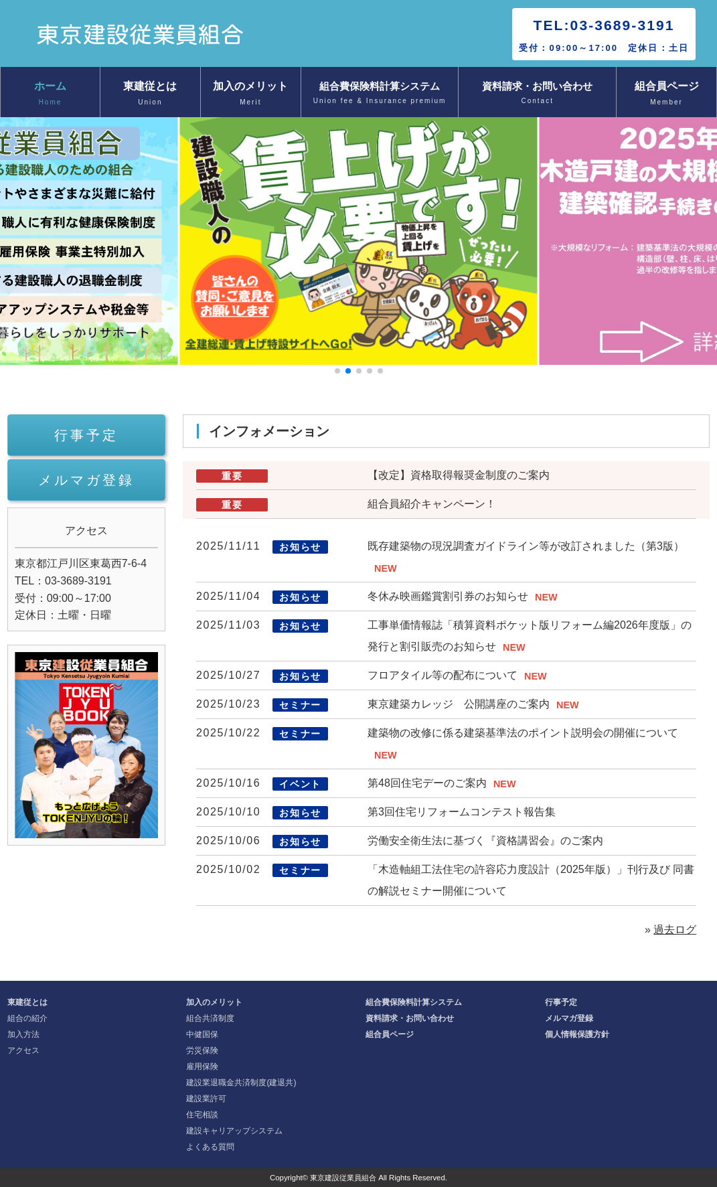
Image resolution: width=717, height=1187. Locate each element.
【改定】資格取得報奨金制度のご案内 (459, 475)
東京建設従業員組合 (343, 1178)
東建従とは (150, 94)
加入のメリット (251, 94)
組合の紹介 (27, 1018)
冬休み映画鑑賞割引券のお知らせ (448, 596)
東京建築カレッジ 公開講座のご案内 (459, 704)
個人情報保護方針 (577, 1034)
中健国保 (202, 1034)
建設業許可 (206, 1098)
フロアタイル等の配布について (442, 675)
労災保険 (202, 1050)
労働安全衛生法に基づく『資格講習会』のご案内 (485, 840)
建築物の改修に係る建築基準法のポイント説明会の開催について (523, 732)
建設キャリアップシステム (234, 1130)
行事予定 (86, 435)
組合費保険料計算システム (380, 93)
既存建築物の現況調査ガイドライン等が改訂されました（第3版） (526, 546)
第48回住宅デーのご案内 (427, 783)
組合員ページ (666, 94)
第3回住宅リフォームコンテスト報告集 (462, 811)
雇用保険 (202, 1066)
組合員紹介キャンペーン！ (432, 503)
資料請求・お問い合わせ (537, 93)
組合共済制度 (210, 1018)
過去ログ (674, 929)
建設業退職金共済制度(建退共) (241, 1082)
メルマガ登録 (86, 480)
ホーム (50, 94)
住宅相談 (202, 1114)
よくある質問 (210, 1147)
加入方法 (23, 1034)
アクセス (23, 1050)
